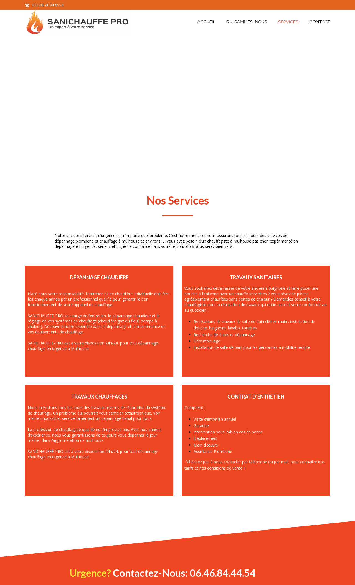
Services (288, 22)
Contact (320, 22)
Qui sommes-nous (246, 22)
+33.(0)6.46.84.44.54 (47, 4)
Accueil (206, 22)
